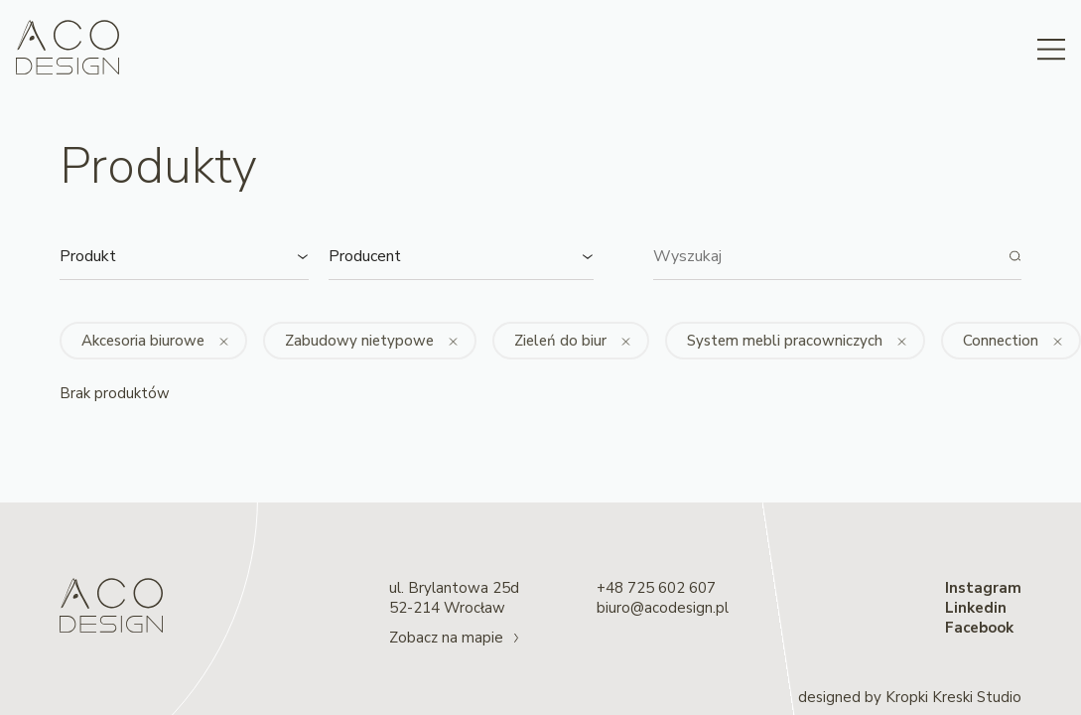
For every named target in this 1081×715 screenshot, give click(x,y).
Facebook (979, 628)
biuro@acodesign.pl (663, 608)
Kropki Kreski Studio (953, 697)
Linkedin (976, 608)
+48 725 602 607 (656, 588)
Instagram (983, 588)
